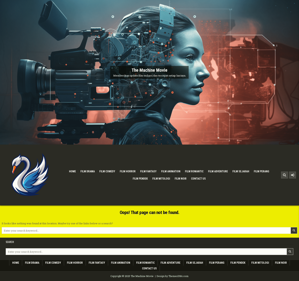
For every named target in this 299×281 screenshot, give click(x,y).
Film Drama (87, 171)
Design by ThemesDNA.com (172, 276)
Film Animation (170, 171)
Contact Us (198, 178)
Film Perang (261, 171)
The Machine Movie (149, 70)
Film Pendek (140, 178)
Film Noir (180, 178)
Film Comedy (107, 171)
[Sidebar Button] (292, 175)
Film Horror (128, 171)
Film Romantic (194, 171)
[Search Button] (284, 175)
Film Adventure (218, 171)
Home (72, 171)
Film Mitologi (161, 178)
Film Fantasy (148, 171)
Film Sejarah (240, 171)
